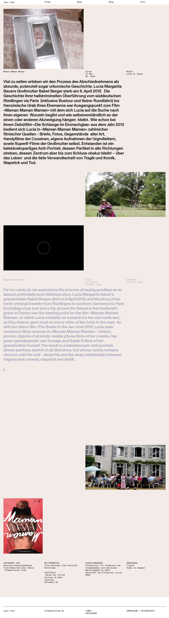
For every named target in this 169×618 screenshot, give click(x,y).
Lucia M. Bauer (134, 74)
